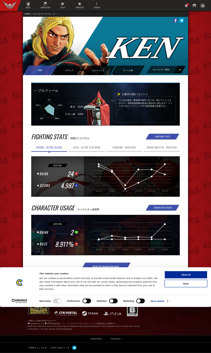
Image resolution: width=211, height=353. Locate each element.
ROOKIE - (49, 147)
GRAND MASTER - (161, 147)
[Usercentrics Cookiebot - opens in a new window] (19, 347)
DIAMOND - (124, 147)
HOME (27, 14)
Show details (157, 347)
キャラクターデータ (41, 14)
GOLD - (86, 147)
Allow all (186, 320)
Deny (186, 329)
